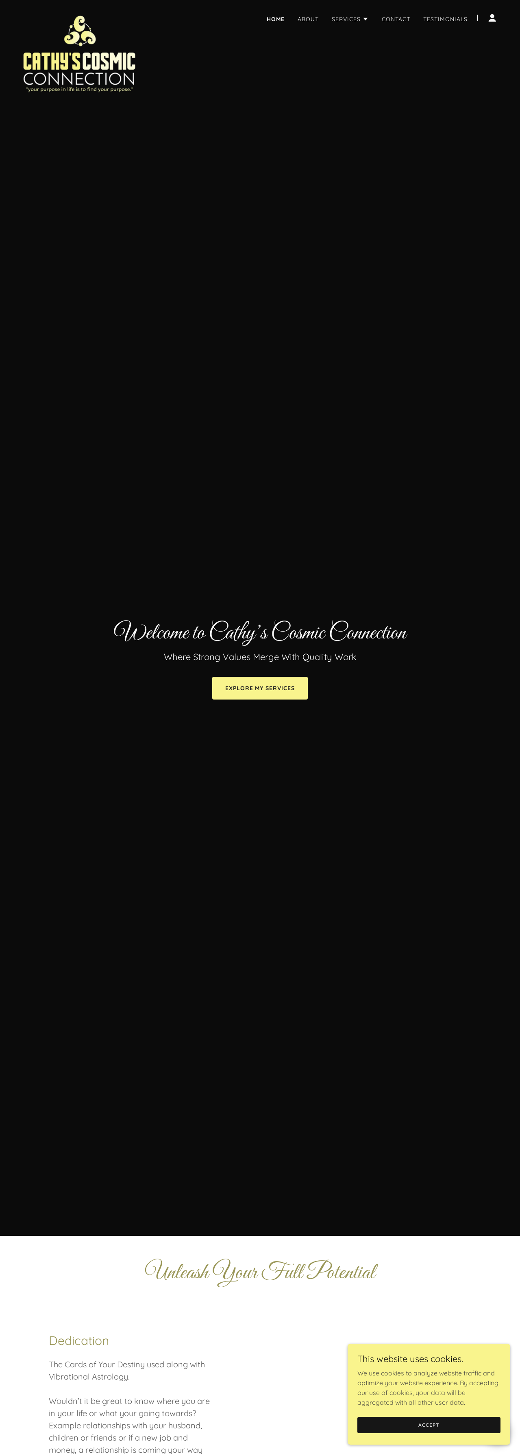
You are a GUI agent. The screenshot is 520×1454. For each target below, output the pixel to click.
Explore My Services (260, 688)
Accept (428, 1425)
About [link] (308, 19)
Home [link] (276, 19)
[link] (79, 16)
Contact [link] (396, 19)
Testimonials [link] (445, 19)
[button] (350, 19)
